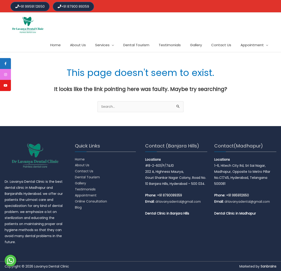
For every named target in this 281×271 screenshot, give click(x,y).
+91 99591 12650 (30, 5)
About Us (82, 165)
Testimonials (85, 189)
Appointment (86, 195)
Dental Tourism (87, 177)
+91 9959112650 (238, 195)
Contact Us (84, 171)
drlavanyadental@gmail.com (179, 201)
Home (80, 159)
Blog (78, 207)
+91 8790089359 (170, 195)
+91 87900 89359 (75, 5)
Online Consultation (91, 201)
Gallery (80, 183)
